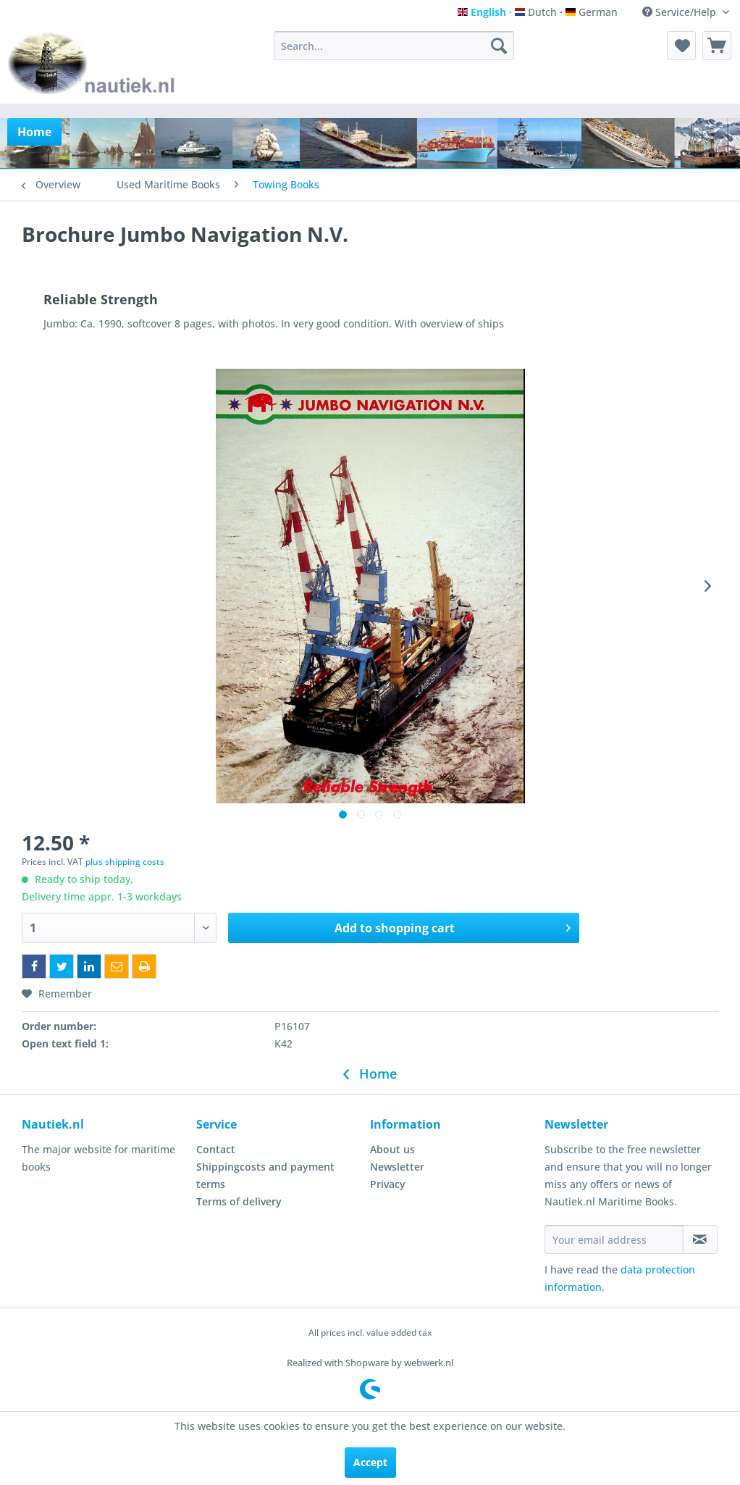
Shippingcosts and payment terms (265, 1175)
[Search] (499, 45)
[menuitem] (394, 45)
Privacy (387, 1184)
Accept (370, 1462)
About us (392, 1149)
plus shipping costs (124, 862)
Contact (215, 1149)
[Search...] (394, 45)
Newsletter (397, 1167)
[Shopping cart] (716, 45)
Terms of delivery (239, 1201)
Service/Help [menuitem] (680, 12)
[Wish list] (681, 45)
